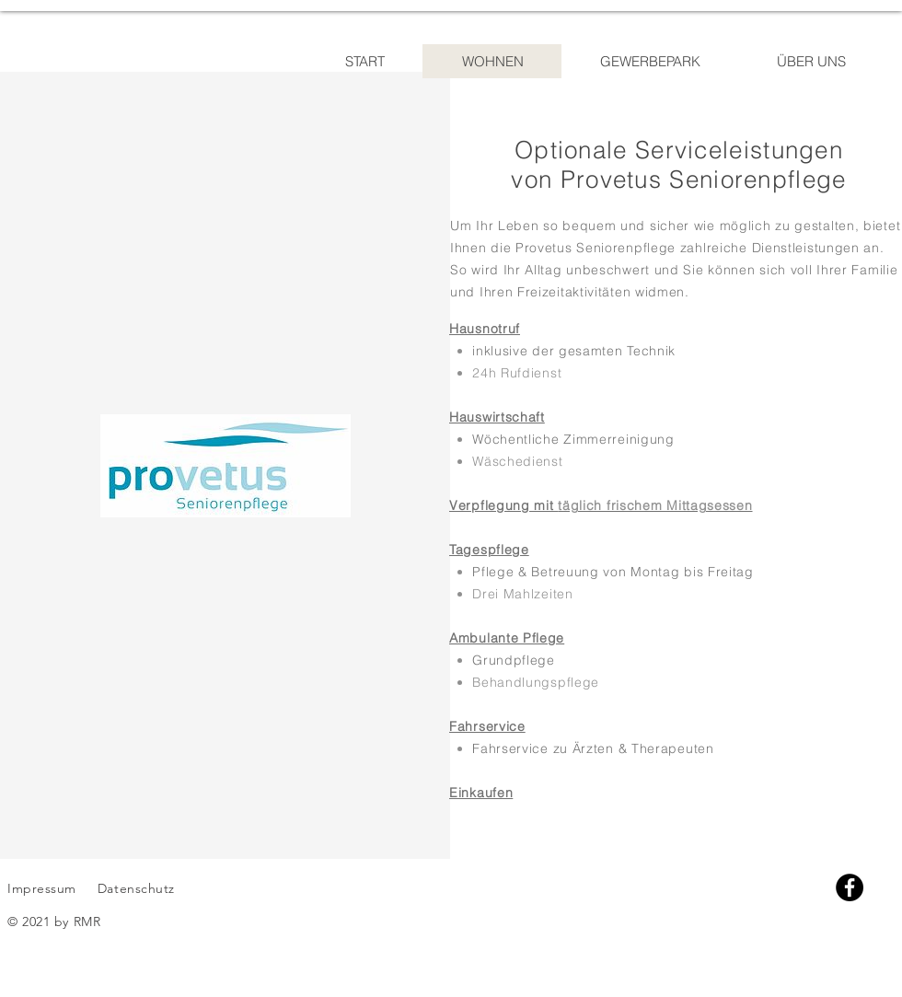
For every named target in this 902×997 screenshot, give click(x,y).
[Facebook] (849, 887)
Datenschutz (138, 888)
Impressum (41, 888)
